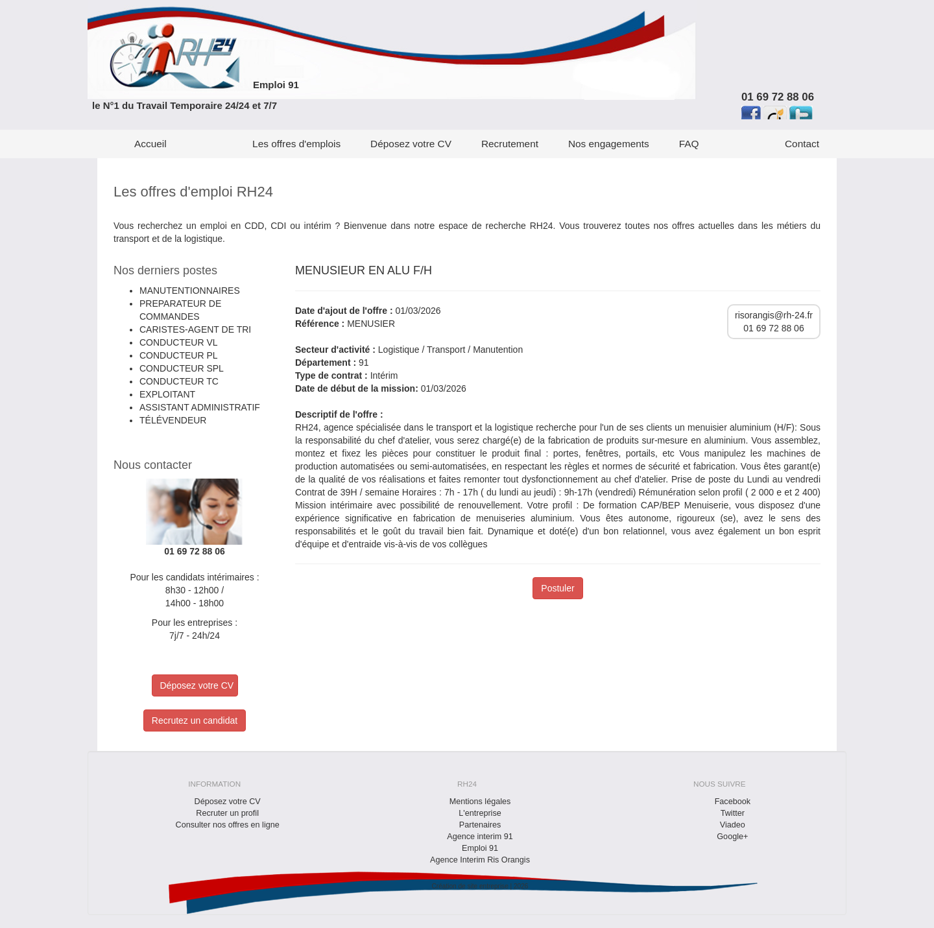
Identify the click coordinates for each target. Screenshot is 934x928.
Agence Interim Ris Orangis (480, 859)
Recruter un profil (227, 813)
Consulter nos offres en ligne (228, 824)
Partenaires (480, 824)
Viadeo (732, 824)
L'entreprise (480, 813)
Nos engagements (608, 143)
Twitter (733, 813)
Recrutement (509, 143)
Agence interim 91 (480, 836)
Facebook (732, 801)
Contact (802, 143)
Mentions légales (480, 801)
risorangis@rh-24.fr (774, 315)
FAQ (689, 143)
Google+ (732, 836)
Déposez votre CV (410, 143)
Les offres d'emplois (296, 143)
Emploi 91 (276, 84)
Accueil (150, 143)
